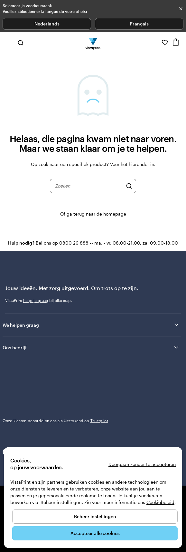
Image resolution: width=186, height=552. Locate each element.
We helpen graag (91, 325)
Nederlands (47, 23)
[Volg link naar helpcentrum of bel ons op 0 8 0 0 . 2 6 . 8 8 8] (156, 42)
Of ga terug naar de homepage (93, 214)
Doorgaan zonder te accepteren (142, 464)
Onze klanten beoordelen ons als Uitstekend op (55, 420)
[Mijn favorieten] (165, 42)
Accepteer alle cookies (95, 533)
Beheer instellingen (95, 516)
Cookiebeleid (160, 502)
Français (139, 23)
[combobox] (89, 186)
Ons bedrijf (91, 347)
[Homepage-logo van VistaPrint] (93, 42)
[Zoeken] (129, 186)
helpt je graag (35, 300)
